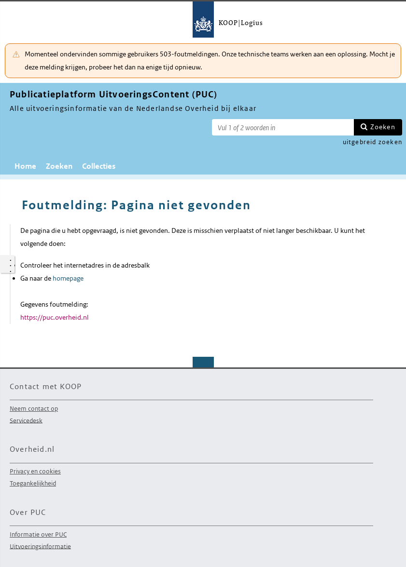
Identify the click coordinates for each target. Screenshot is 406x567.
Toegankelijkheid (33, 483)
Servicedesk (26, 420)
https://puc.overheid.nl (54, 317)
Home (25, 166)
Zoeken (382, 126)
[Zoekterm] (283, 127)
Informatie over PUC (38, 534)
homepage (68, 278)
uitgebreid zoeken (372, 142)
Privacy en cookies (35, 471)
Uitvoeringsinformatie (40, 546)
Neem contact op (34, 409)
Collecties (98, 166)
